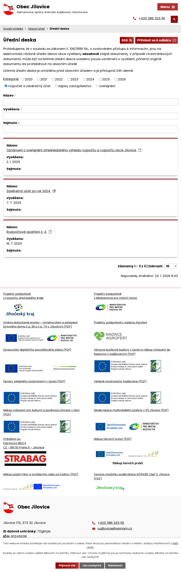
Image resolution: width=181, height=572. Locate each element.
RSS (127, 40)
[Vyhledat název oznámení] (90, 102)
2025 (106, 79)
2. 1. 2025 (13, 162)
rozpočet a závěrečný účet (29, 86)
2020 (29, 79)
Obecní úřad (36, 29)
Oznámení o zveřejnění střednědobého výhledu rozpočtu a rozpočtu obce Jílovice (74, 150)
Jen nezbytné (92, 565)
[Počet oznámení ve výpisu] (170, 266)
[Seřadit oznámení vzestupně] (15, 94)
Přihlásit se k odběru (156, 40)
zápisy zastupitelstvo (74, 86)
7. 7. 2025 (14, 203)
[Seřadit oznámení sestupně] (15, 96)
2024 (90, 79)
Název (8, 95)
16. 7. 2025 (14, 243)
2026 (122, 79)
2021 (43, 79)
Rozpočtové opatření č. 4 (29, 232)
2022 (59, 79)
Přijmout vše (67, 565)
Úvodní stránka (13, 29)
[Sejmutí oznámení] (90, 129)
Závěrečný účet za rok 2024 (31, 191)
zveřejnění (107, 86)
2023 (74, 79)
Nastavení (115, 565)
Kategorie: (11, 79)
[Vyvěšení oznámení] (90, 116)
